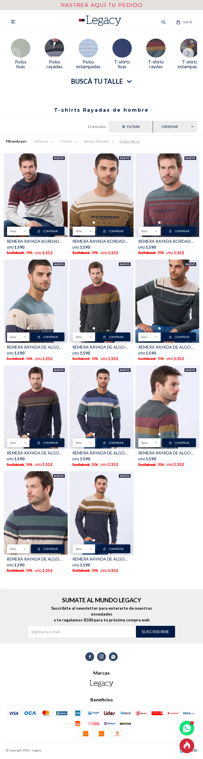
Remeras (41, 143)
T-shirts (66, 143)
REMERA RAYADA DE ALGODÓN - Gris (101, 348)
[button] (190, 54)
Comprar (50, 232)
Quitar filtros (129, 143)
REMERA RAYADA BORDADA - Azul (36, 242)
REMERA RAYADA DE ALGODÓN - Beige (101, 560)
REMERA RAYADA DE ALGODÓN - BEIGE (167, 348)
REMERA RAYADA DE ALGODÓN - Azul (36, 348)
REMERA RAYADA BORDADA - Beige (101, 242)
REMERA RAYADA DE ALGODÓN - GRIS (167, 454)
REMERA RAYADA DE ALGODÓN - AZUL (36, 560)
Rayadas (96, 143)
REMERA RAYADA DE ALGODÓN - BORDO (36, 454)
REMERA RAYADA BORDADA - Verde (167, 242)
